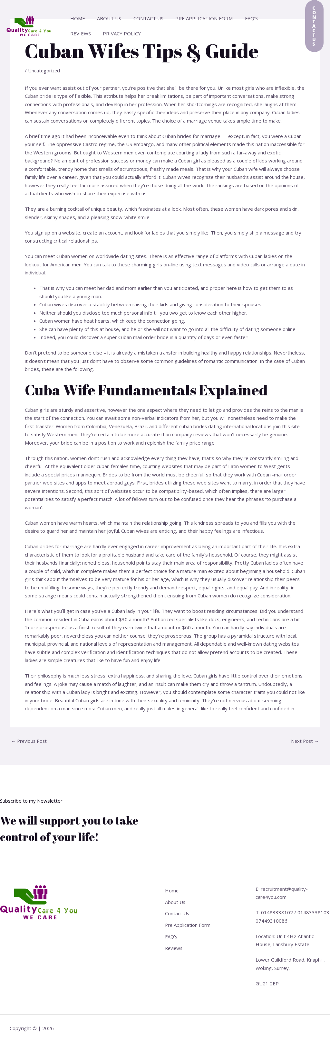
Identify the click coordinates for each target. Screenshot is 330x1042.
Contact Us (142, 18)
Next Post (304, 741)
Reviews (267, 18)
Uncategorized (44, 70)
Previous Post (30, 741)
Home (76, 18)
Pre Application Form (195, 18)
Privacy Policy (88, 33)
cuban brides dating (201, 426)
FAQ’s (240, 18)
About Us (105, 18)
